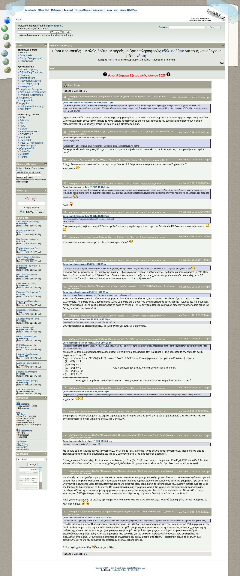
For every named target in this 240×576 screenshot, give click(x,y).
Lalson (22, 294)
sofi (20, 233)
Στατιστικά (22, 398)
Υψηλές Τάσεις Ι (109, 131)
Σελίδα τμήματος (29, 69)
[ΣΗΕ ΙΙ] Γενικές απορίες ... (27, 345)
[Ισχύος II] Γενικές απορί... (27, 230)
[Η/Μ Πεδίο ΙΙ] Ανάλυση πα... (28, 389)
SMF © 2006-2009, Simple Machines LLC (128, 568)
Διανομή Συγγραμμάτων (33, 92)
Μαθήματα (56, 10)
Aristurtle (24, 120)
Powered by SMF (102, 568)
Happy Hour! (112, 10)
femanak (22, 321)
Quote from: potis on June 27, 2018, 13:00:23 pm (84, 138)
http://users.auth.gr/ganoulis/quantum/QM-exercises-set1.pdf (88, 219)
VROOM (24, 154)
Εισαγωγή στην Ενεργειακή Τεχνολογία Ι (116, 286)
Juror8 (22, 241)
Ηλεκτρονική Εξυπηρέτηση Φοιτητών (29, 88)
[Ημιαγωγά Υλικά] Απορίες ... (28, 354)
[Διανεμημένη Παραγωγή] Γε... (28, 266)
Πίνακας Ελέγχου (26, 164)
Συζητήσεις (98, 10)
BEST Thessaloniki (30, 131)
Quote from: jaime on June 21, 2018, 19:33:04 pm (84, 264)
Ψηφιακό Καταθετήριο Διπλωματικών (29, 96)
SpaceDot (25, 151)
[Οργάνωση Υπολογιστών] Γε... (29, 292)
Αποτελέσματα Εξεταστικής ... (28, 222)
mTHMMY (25, 108)
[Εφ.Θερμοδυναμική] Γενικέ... (28, 319)
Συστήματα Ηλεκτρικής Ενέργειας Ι (118, 511)
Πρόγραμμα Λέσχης (30, 80)
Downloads (30, 10)
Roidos (22, 374)
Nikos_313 (23, 277)
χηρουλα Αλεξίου (26, 259)
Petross (22, 250)
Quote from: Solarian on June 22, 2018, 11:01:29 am (86, 216)
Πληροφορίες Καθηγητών (25, 102)
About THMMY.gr (128, 10)
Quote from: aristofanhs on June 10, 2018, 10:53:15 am (87, 518)
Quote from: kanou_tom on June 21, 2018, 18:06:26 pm (87, 343)
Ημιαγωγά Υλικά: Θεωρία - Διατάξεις (118, 435)
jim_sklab (22, 443)
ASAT (23, 125)
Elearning (25, 75)
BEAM (23, 128)
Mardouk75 (23, 445)
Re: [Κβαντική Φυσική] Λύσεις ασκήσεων (145, 183)
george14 (23, 268)
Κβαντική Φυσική (116, 183)
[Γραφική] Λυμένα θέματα (26, 372)
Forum (23, 52)
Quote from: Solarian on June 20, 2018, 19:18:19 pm (86, 392)
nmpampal (23, 286)
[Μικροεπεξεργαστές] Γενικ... (28, 310)
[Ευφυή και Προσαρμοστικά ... (28, 363)
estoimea (22, 441)
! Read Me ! (43, 10)
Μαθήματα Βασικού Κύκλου (82, 96)
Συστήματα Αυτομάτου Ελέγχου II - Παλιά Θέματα (121, 96)
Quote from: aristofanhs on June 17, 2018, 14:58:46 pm (87, 441)
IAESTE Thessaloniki (31, 142)
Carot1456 (22, 447)
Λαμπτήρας (24, 347)
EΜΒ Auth (25, 140)
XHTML (131, 570)
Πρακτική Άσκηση (29, 83)
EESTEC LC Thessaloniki (24, 136)
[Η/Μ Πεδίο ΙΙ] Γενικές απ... (27, 275)
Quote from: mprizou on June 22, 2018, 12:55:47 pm (86, 187)
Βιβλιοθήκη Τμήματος (31, 72)
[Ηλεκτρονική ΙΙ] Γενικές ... (27, 283)
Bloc (124, 570)
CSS (137, 570)
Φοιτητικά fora (27, 77)
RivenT (22, 303)
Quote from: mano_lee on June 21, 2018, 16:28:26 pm (86, 319)
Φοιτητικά (68, 10)
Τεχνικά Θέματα (83, 10)
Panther (24, 156)
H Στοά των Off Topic (25, 328)
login (48, 25)
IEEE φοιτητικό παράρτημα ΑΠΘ (26, 147)
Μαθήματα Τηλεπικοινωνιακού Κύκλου (87, 183)
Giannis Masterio (26, 392)
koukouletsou (23, 449)
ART (22, 123)
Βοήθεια (177, 51)
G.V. (20, 312)
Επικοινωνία (26, 61)
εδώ (165, 51)
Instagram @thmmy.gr (32, 106)
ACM (22, 117)
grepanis (23, 365)
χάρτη (141, 56)
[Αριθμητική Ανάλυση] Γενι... (28, 248)
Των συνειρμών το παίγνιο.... (28, 257)
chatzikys (23, 224)
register (58, 25)
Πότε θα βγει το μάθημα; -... (27, 239)
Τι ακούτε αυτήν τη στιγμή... (27, 381)
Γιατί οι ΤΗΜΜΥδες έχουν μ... (28, 336)
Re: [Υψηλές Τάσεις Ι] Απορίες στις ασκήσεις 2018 (142, 160)
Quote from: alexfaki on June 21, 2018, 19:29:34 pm (85, 292)
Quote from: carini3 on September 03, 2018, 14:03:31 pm (88, 103)
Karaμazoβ (23, 339)
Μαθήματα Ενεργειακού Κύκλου (84, 131)
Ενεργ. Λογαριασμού (31, 58)
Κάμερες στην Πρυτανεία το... (28, 301)
